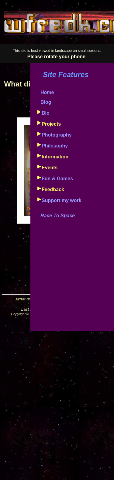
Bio (46, 113)
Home (47, 92)
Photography (57, 134)
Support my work (61, 200)
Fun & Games (57, 178)
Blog (45, 102)
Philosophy (55, 145)
